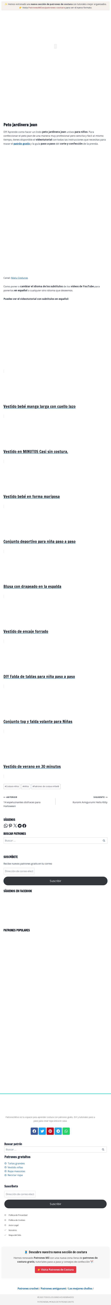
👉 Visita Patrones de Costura (55, 1269)
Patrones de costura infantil (46, 786)
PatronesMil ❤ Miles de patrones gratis (55, 1302)
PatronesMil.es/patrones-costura (46, 7)
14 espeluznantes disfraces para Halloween (28, 801)
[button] (55, 46)
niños (26, 786)
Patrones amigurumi (53, 1288)
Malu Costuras (19, 277)
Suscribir (55, 881)
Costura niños (12, 786)
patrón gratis (22, 143)
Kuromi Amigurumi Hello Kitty (83, 799)
